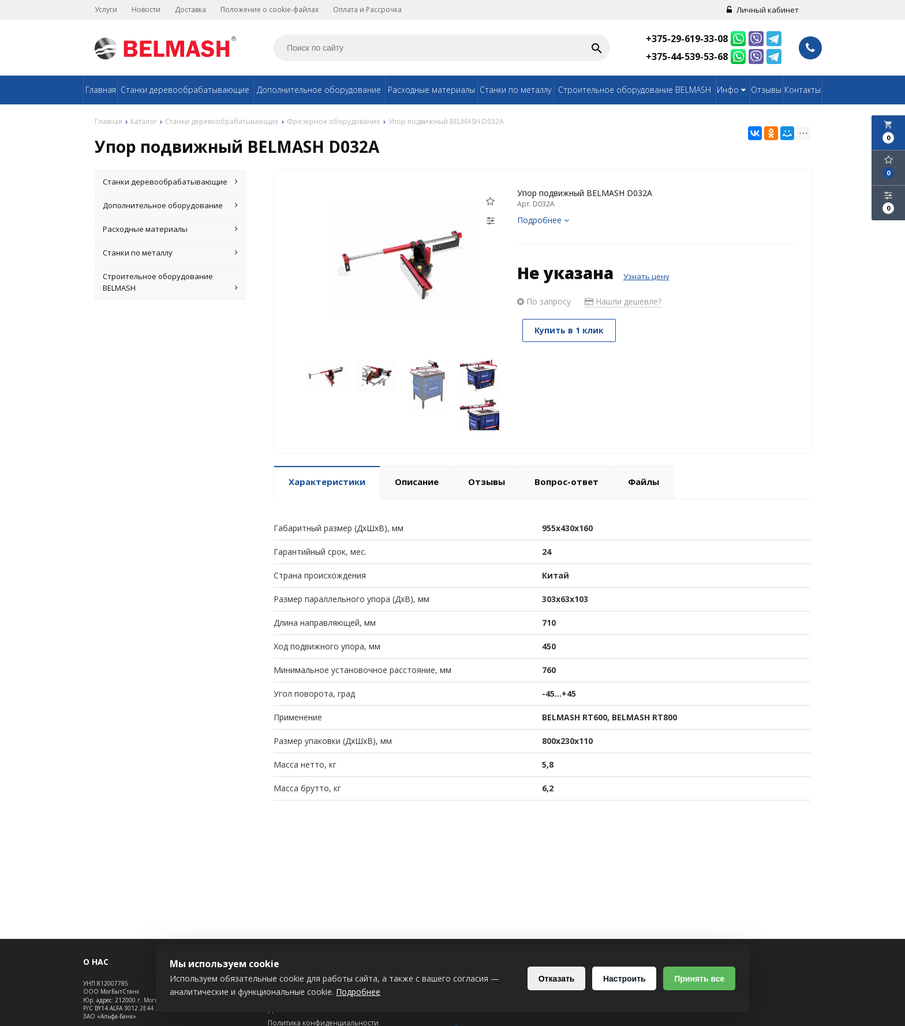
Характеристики (327, 481)
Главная (100, 89)
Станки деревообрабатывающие (185, 89)
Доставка (190, 9)
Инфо (733, 89)
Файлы (643, 481)
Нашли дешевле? (623, 301)
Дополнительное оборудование (319, 89)
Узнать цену (646, 276)
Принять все (699, 978)
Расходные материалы (431, 89)
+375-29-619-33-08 (687, 38)
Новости (146, 9)
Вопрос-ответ (566, 481)
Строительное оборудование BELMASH (634, 89)
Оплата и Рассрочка (367, 9)
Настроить (624, 978)
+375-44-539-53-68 (687, 56)
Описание (417, 481)
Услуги (106, 9)
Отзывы (766, 89)
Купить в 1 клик (569, 330)
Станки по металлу (515, 89)
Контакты (802, 89)
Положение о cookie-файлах (269, 9)
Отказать (556, 978)
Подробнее (543, 220)
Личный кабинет (763, 10)
